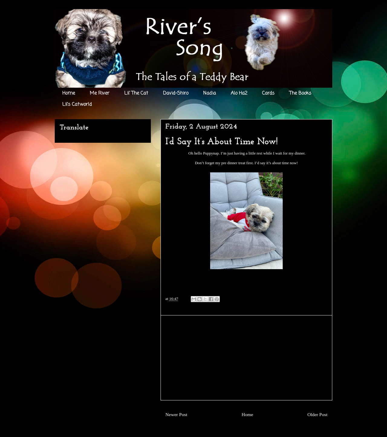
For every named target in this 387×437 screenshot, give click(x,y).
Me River (99, 93)
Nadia (209, 93)
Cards (268, 93)
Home (68, 93)
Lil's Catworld (77, 104)
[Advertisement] (246, 358)
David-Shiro (175, 93)
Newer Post (176, 414)
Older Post (317, 414)
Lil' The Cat (136, 93)
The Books (300, 93)
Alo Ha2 (239, 93)
